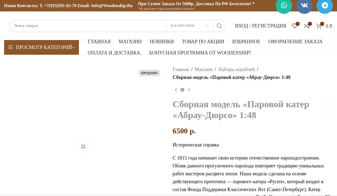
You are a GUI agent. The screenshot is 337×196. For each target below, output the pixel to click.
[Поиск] (118, 26)
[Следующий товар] (189, 90)
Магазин (204, 69)
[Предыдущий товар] (176, 90)
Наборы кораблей (236, 69)
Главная (181, 69)
